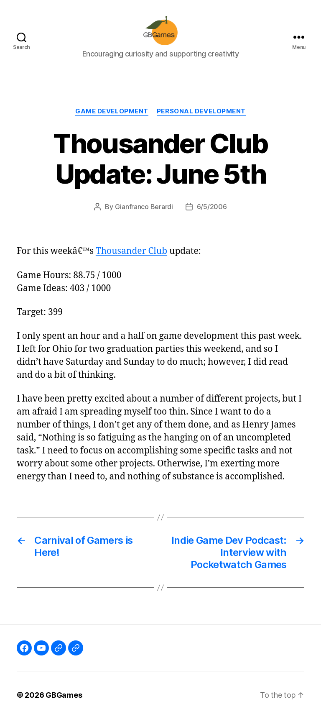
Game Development (111, 119)
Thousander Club (131, 260)
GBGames (64, 703)
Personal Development (201, 119)
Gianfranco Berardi (144, 215)
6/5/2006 (212, 215)
